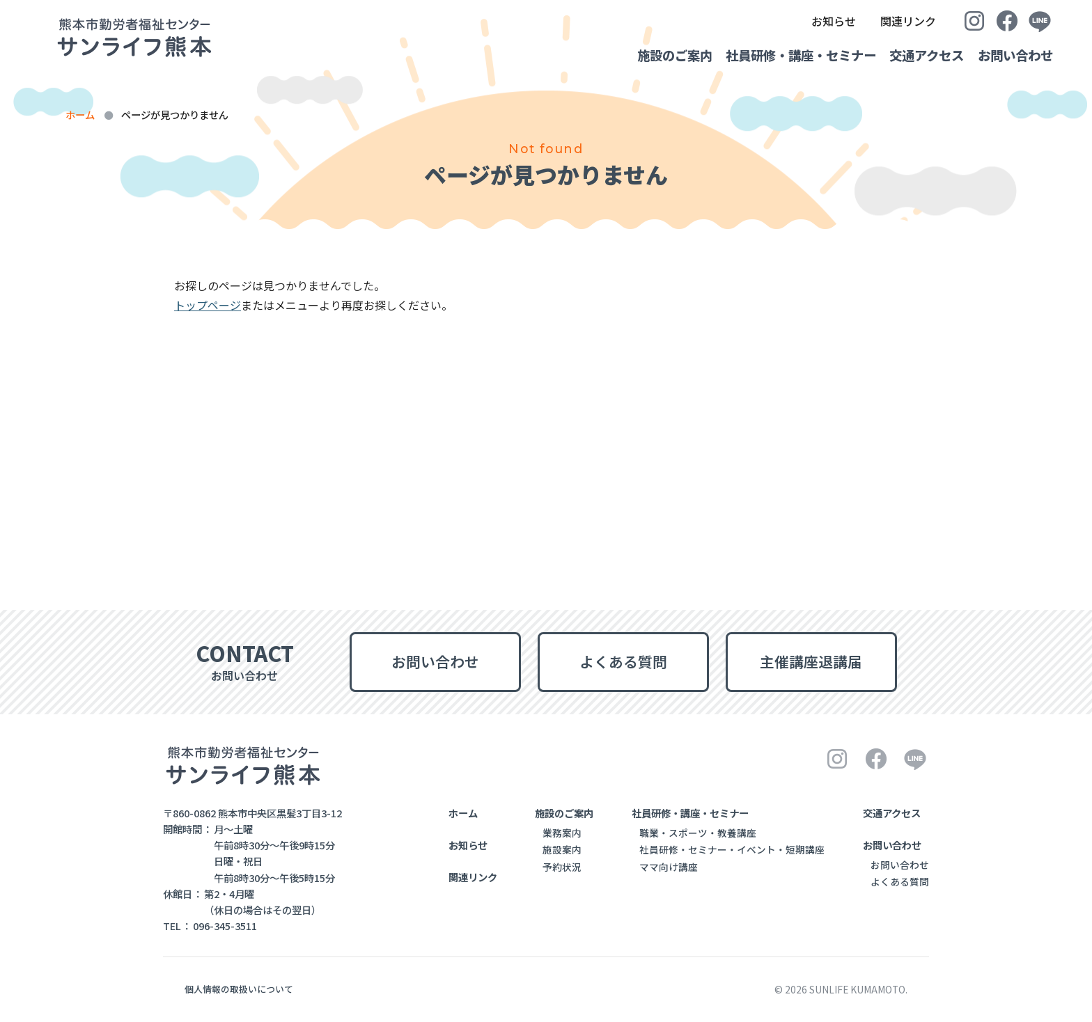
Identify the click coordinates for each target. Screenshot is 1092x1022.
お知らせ (812, 21)
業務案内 (562, 833)
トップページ (207, 305)
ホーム (80, 114)
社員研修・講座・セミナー (778, 55)
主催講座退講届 (811, 661)
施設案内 (562, 849)
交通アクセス (915, 55)
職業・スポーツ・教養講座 (697, 833)
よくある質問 (623, 661)
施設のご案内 (641, 55)
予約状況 (562, 867)
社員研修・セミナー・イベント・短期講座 (732, 849)
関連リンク (895, 21)
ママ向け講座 (668, 867)
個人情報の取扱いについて (239, 989)
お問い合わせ (1015, 55)
